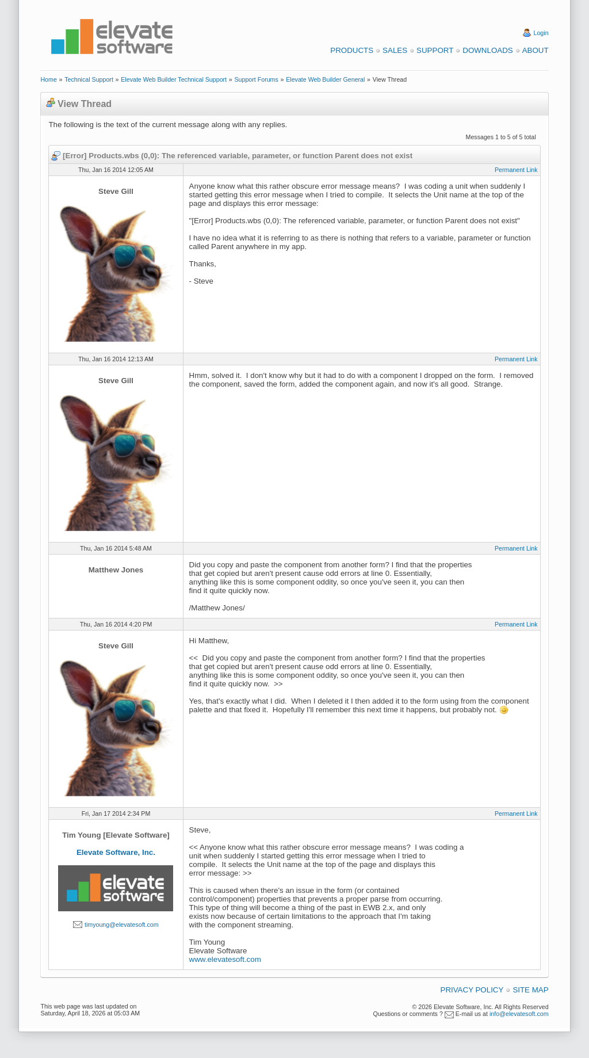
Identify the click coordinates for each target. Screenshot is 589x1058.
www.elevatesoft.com (225, 959)
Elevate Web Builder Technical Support (174, 79)
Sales (395, 50)
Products (351, 50)
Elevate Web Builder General (325, 79)
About (535, 50)
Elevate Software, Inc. (116, 852)
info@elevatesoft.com (519, 1013)
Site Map (530, 990)
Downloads (487, 50)
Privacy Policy (472, 990)
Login (541, 32)
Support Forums (256, 79)
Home (48, 79)
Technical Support (88, 79)
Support (434, 50)
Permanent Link (516, 169)
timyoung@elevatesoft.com (122, 924)
